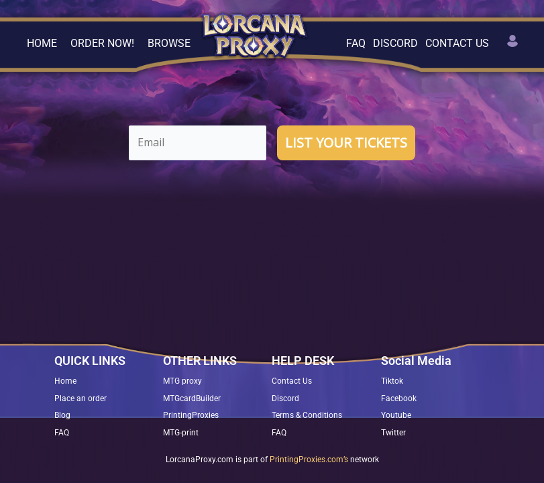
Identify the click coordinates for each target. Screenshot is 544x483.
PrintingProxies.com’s (309, 459)
